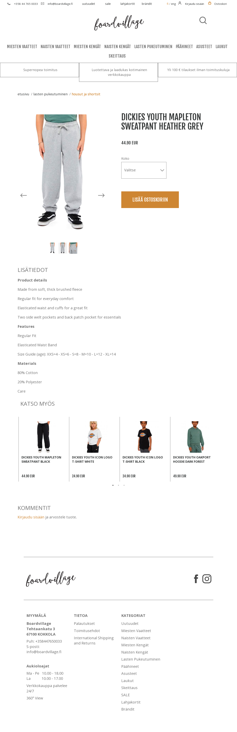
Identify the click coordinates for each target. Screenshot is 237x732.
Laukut (222, 46)
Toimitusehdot (87, 630)
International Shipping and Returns (94, 640)
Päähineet (184, 46)
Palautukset (84, 623)
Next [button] (222, 449)
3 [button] (124, 485)
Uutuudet (88, 4)
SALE (108, 4)
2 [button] (118, 485)
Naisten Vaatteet (55, 46)
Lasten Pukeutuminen (153, 46)
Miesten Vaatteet (22, 46)
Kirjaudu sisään (31, 517)
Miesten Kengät (87, 46)
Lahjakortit (127, 4)
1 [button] (113, 485)
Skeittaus (117, 55)
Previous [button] (15, 449)
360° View (34, 698)
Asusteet (204, 46)
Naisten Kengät (117, 46)
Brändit (147, 4)
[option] (64, 172)
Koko (125, 158)
